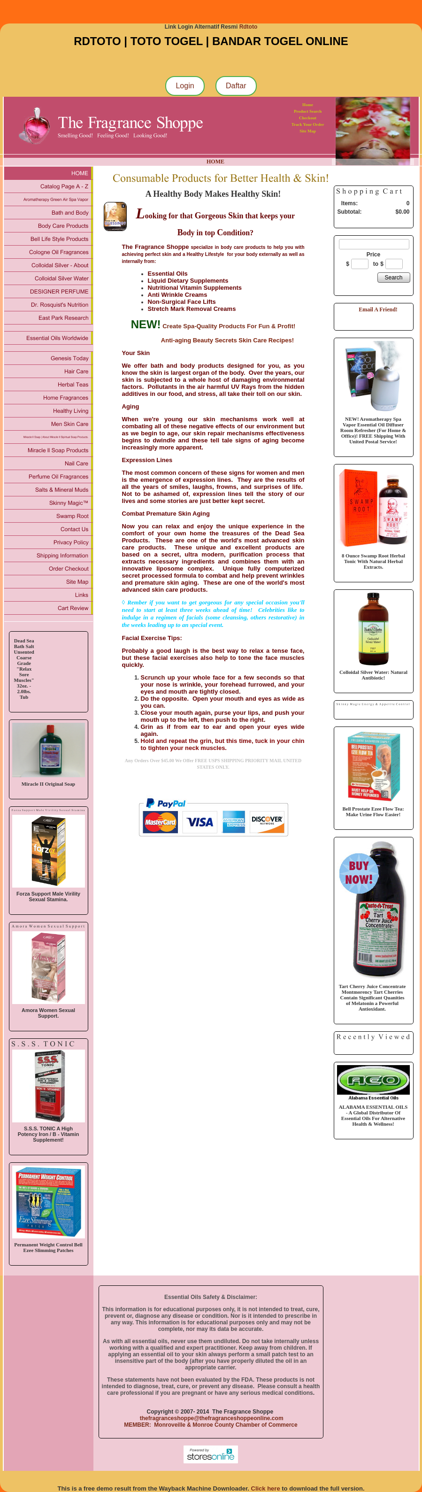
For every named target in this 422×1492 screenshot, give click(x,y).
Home (307, 104)
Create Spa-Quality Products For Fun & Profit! (228, 326)
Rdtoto (248, 26)
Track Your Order (308, 124)
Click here (265, 1488)
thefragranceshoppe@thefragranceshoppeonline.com (210, 1418)
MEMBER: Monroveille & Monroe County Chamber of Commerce (210, 1425)
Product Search (308, 111)
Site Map (307, 131)
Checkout (307, 118)
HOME (215, 161)
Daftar (236, 86)
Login (185, 86)
